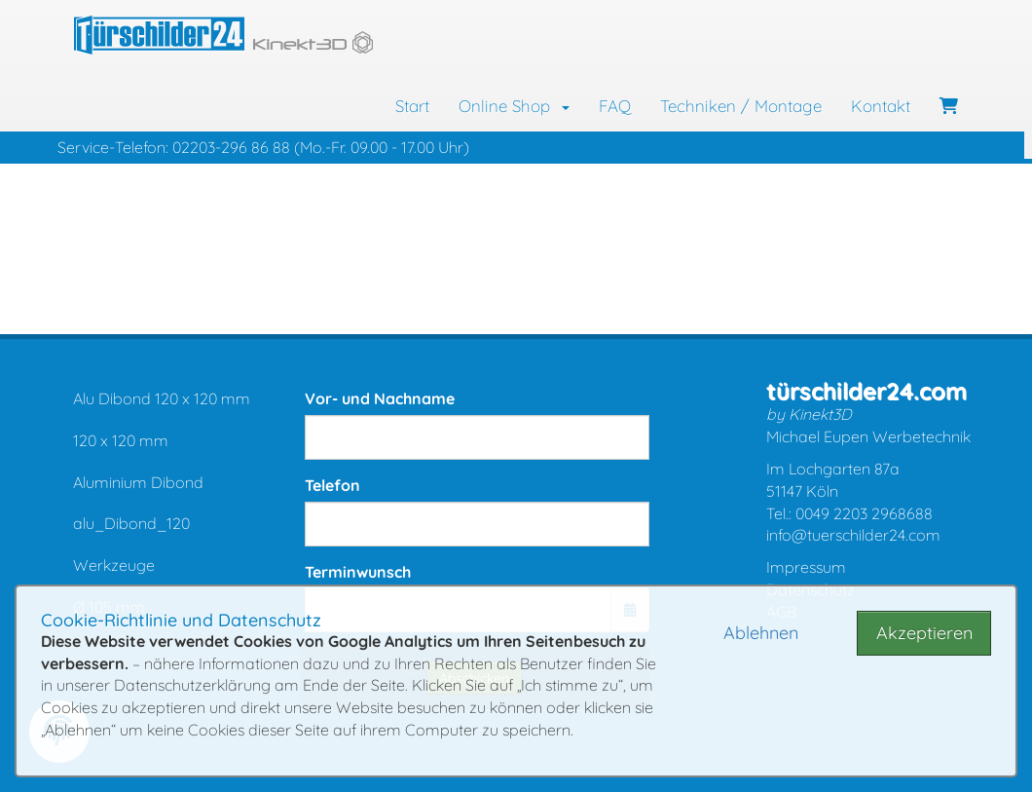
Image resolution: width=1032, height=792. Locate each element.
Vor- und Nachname (380, 398)
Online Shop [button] (514, 105)
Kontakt (880, 105)
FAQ (615, 105)
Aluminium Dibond (138, 482)
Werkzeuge (114, 565)
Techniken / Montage (741, 105)
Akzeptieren (924, 633)
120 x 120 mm (120, 440)
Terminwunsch (358, 572)
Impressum (806, 567)
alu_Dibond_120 (131, 523)
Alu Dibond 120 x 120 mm (161, 398)
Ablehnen (760, 633)
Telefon (332, 485)
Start (412, 105)
